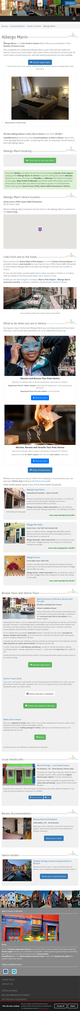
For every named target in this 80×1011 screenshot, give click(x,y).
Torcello (37, 178)
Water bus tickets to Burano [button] (40, 705)
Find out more (40, 397)
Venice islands (42, 954)
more (47, 797)
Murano (49, 178)
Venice (17, 173)
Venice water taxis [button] (40, 62)
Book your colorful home (54, 876)
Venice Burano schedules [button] (40, 693)
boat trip (62, 330)
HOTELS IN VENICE (9, 990)
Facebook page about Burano (19, 949)
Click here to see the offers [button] (40, 160)
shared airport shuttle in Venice (53, 282)
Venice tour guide (42, 481)
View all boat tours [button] (40, 470)
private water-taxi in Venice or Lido (41, 275)
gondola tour (35, 330)
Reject (72, 1006)
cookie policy (43, 1008)
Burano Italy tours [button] (40, 664)
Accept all (60, 1006)
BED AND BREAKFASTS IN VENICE (16, 995)
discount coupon (36, 797)
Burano (68, 175)
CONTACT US (7, 984)
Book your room (54, 838)
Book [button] (40, 737)
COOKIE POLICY (8, 979)
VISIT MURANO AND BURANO (14, 999)
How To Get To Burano (27, 181)
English (70, 3)
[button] (40, 229)
